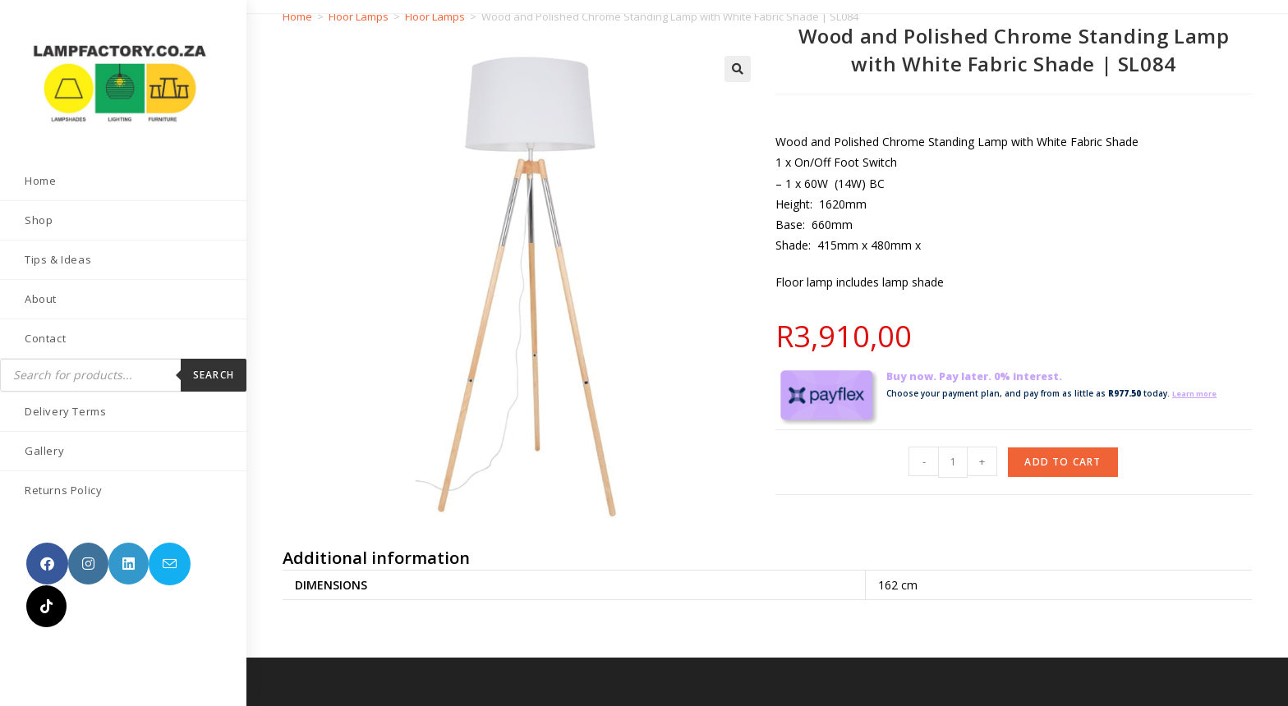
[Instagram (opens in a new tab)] (88, 564)
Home (297, 16)
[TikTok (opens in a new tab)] (46, 606)
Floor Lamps (359, 16)
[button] (737, 69)
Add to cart (1062, 462)
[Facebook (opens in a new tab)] (47, 564)
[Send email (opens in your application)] (170, 564)
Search (213, 375)
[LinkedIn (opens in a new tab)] (128, 564)
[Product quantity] (953, 462)
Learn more (1198, 393)
